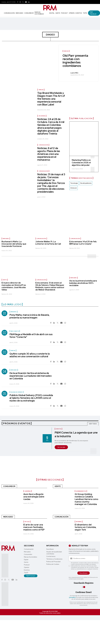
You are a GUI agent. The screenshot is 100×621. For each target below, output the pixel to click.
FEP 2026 (27, 521)
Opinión (72, 13)
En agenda (42, 116)
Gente (57, 13)
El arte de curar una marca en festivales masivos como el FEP (33, 527)
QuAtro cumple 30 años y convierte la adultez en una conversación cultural (29, 355)
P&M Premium (93, 13)
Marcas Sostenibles (39, 13)
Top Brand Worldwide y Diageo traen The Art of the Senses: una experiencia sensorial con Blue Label (51, 98)
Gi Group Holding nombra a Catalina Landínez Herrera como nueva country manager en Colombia (86, 499)
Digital (51, 13)
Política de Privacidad (53, 562)
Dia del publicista (85, 183)
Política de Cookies (52, 564)
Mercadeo (19, 13)
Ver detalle (61, 447)
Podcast (64, 13)
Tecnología (74, 183)
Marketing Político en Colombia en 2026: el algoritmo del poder (81, 162)
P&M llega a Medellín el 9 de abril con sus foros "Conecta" (31, 335)
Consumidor (29, 13)
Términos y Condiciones (54, 559)
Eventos (78, 13)
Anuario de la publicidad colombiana (54, 553)
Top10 (85, 13)
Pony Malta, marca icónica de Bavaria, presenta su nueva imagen (29, 316)
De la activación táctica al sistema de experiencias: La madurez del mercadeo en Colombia (30, 376)
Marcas (41, 89)
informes (78, 521)
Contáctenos (50, 556)
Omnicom (73, 188)
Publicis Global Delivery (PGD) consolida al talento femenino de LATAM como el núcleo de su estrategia (31, 398)
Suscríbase (50, 549)
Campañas (27, 491)
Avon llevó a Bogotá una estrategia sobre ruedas (33, 497)
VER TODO (93, 424)
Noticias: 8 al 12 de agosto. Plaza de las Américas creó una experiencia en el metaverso (48, 154)
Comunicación (9, 13)
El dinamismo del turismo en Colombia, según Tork (85, 527)
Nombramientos (81, 491)
